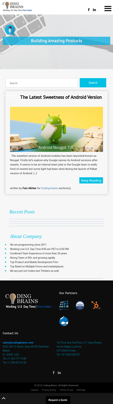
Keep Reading (91, 180)
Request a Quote (57, 400)
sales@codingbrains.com (18, 342)
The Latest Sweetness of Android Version (61, 97)
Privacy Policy (49, 390)
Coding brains (49, 188)
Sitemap (81, 390)
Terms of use (66, 390)
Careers (35, 390)
